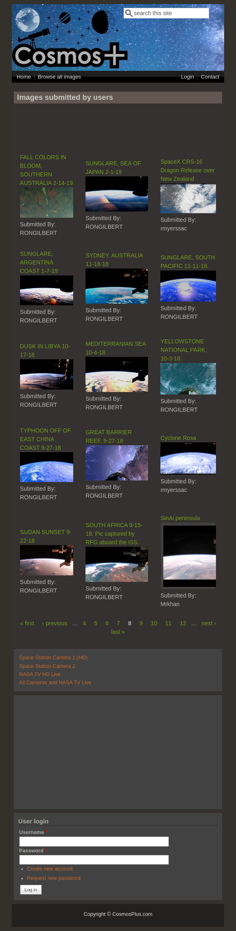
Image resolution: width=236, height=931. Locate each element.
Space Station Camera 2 (47, 666)
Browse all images (59, 77)
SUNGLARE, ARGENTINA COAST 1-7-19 (39, 262)
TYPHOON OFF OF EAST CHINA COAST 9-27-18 (45, 439)
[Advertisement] (118, 128)
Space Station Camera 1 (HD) (53, 657)
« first (27, 623)
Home (24, 77)
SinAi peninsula (180, 518)
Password (33, 851)
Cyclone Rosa (178, 438)
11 (168, 623)
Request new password (54, 878)
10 (154, 623)
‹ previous (54, 623)
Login (187, 77)
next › (209, 623)
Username (33, 832)
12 (183, 623)
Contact (210, 77)
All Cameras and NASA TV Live (55, 682)
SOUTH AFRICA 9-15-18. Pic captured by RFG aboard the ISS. (113, 534)
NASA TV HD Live (40, 674)
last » (118, 632)
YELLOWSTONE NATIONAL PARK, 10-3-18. (183, 350)
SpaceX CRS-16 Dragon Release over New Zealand (187, 170)
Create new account (50, 869)
